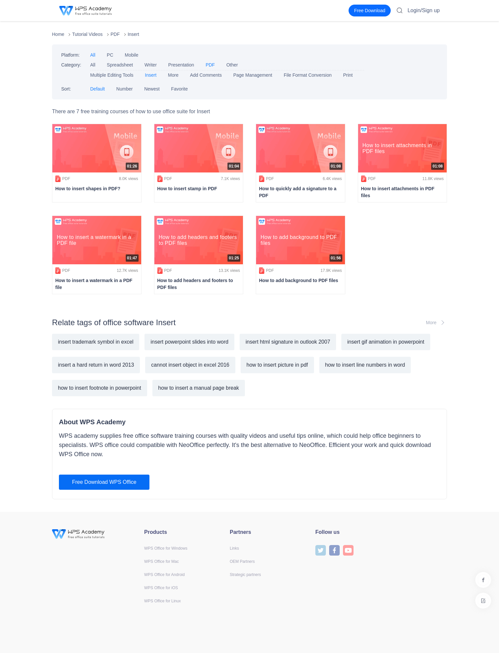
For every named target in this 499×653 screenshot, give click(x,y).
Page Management (252, 75)
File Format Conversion (308, 75)
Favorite (179, 88)
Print (348, 75)
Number (124, 88)
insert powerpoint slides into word (189, 342)
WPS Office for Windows (165, 548)
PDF (115, 34)
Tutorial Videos (87, 34)
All (92, 55)
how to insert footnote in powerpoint (99, 388)
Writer (150, 64)
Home (58, 34)
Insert (133, 34)
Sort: (66, 88)
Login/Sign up (423, 10)
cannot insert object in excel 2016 (190, 365)
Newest (152, 88)
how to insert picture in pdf (277, 365)
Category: (71, 64)
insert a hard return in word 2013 (96, 365)
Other (232, 64)
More (173, 75)
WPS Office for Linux (162, 601)
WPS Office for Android (164, 574)
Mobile (131, 55)
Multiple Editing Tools (111, 75)
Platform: (70, 55)
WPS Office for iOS (161, 588)
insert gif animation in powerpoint (385, 342)
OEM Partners (242, 561)
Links (234, 548)
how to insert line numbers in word (365, 365)
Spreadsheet (120, 64)
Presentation (181, 64)
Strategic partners (245, 574)
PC (110, 55)
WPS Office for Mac (161, 561)
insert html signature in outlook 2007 (288, 342)
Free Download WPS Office (104, 482)
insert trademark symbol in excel (95, 342)
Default (97, 88)
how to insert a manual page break (198, 388)
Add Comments (206, 75)
